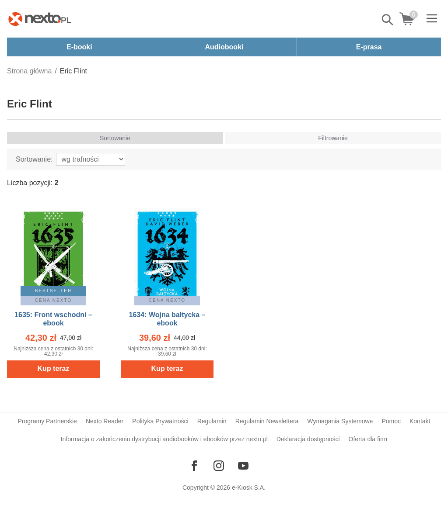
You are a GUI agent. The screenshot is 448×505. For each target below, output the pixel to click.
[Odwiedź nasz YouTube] (243, 466)
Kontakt (420, 421)
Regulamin (212, 421)
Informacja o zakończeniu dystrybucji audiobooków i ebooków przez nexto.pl (164, 439)
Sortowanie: (34, 159)
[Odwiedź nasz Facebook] (194, 466)
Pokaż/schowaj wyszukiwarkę (388, 19)
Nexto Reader (104, 421)
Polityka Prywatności (160, 421)
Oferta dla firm (368, 439)
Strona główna (29, 71)
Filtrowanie (333, 138)
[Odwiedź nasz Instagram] (219, 466)
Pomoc (391, 421)
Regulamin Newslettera (267, 421)
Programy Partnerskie (47, 421)
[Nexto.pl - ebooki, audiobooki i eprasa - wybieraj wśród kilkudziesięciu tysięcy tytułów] (40, 18)
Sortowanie (115, 138)
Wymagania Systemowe (340, 421)
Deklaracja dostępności (308, 439)
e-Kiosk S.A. (249, 487)
